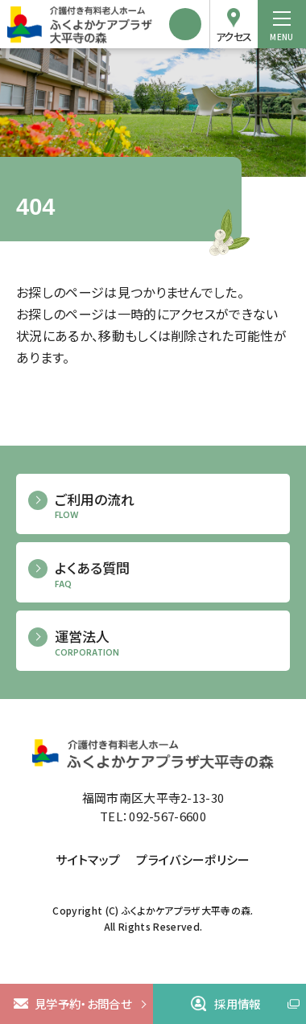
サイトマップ (88, 859)
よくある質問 (166, 574)
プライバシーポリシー (193, 859)
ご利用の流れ (166, 506)
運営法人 (166, 643)
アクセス (234, 36)
